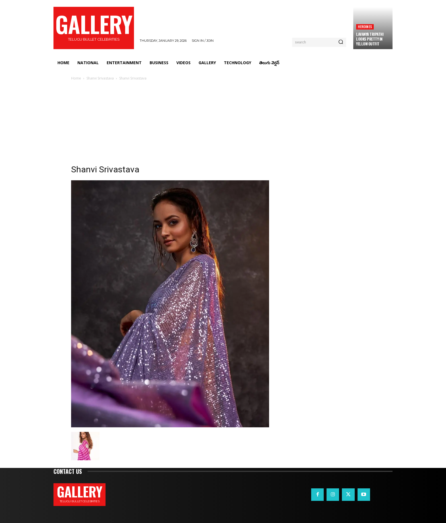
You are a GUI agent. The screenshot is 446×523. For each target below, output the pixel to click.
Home (76, 78)
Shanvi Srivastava (100, 78)
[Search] (340, 42)
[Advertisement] (223, 124)
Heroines (365, 26)
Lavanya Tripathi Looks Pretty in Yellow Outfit (369, 39)
